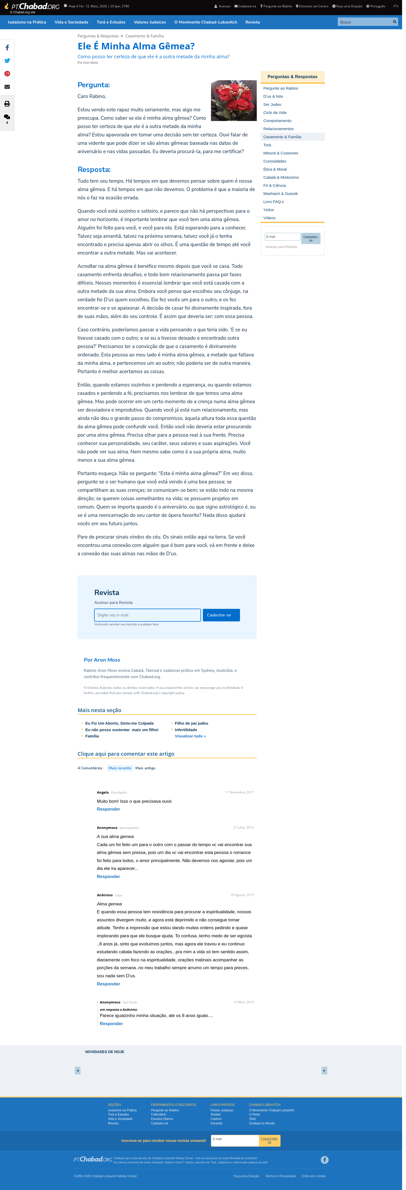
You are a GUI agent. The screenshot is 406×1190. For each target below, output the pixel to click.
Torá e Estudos (111, 22)
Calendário (158, 1114)
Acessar (222, 6)
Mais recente (120, 768)
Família (92, 736)
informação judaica (245, 1162)
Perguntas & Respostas (98, 35)
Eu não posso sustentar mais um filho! (122, 729)
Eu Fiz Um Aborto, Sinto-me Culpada (119, 723)
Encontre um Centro (312, 6)
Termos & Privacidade (280, 1176)
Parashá (216, 1123)
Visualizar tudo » (190, 736)
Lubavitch (169, 1158)
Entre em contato (314, 1176)
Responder (108, 809)
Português (375, 6)
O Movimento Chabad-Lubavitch (205, 22)
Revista (252, 22)
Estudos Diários (162, 1119)
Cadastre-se (245, 6)
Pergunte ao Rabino (276, 6)
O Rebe (254, 1114)
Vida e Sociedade (71, 22)
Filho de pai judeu (191, 723)
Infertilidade (186, 729)
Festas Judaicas (222, 1110)
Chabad (157, 1158)
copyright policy (172, 693)
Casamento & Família (144, 35)
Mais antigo (145, 768)
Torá (213, 1162)
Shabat (216, 1114)
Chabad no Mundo (262, 1123)
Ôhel (252, 1119)
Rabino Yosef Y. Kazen (179, 1162)
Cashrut (216, 1119)
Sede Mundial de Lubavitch (239, 1158)
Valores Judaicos (150, 22)
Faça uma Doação (347, 6)
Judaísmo (224, 1162)
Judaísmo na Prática (27, 22)
